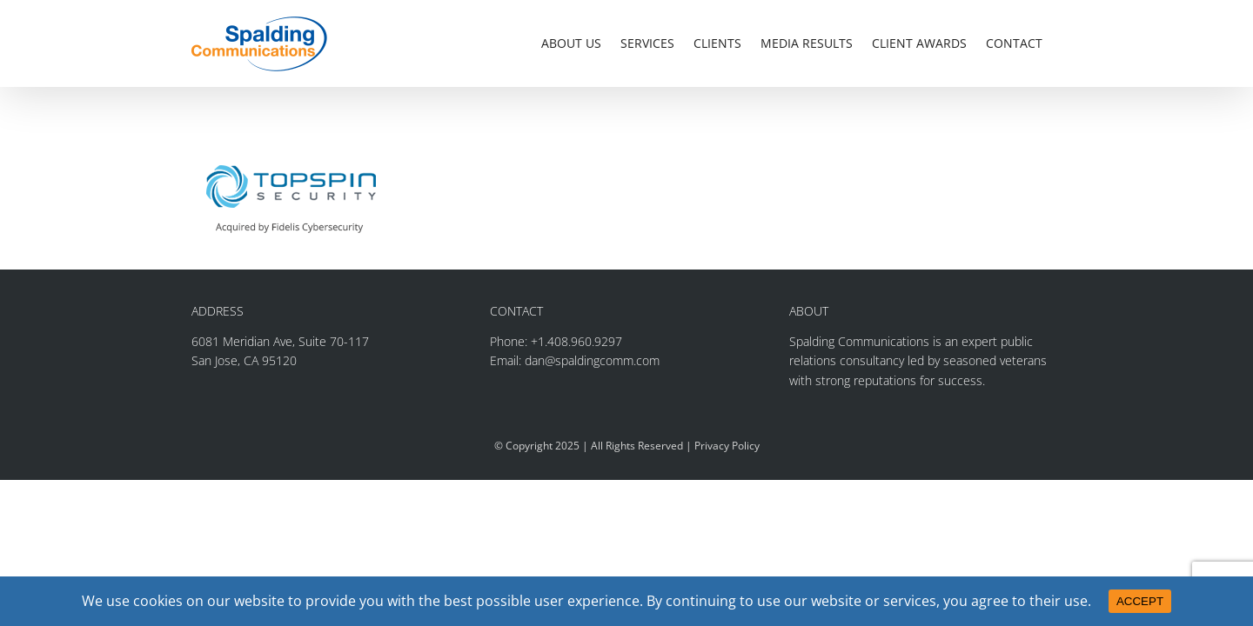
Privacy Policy (727, 445)
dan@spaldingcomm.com (592, 360)
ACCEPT (1139, 601)
